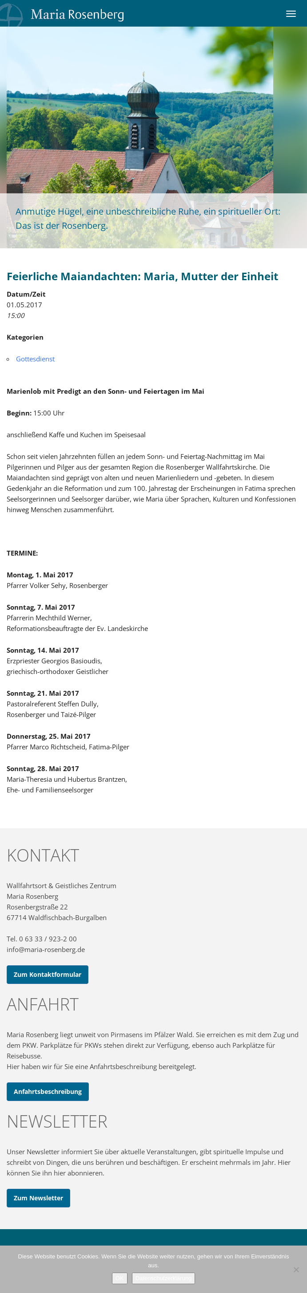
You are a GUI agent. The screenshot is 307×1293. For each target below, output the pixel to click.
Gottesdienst (35, 358)
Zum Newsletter (38, 1198)
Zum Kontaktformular (47, 974)
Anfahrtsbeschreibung (48, 1091)
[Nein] (295, 1269)
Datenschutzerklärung (163, 1278)
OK (120, 1278)
